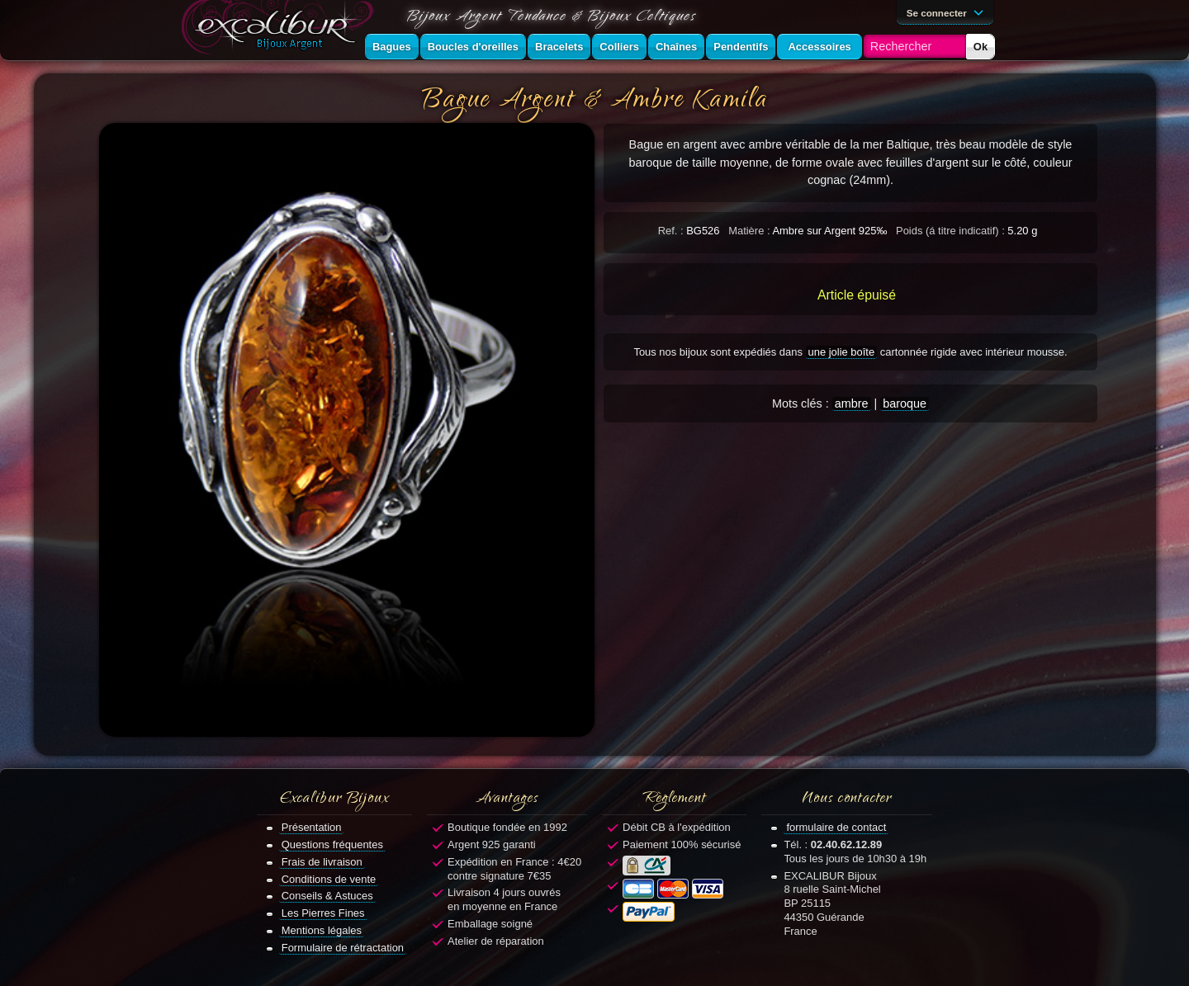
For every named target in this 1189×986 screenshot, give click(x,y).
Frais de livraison (322, 862)
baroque (904, 403)
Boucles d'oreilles (473, 46)
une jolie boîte (841, 352)
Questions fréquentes (332, 844)
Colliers (619, 46)
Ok (980, 46)
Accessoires (819, 46)
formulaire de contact (836, 827)
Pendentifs (740, 46)
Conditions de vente (329, 879)
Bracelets (559, 46)
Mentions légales (322, 930)
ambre (852, 403)
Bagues (391, 46)
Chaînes (676, 46)
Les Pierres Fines (323, 913)
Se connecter (948, 11)
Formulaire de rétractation (343, 947)
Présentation (312, 827)
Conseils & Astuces (327, 895)
